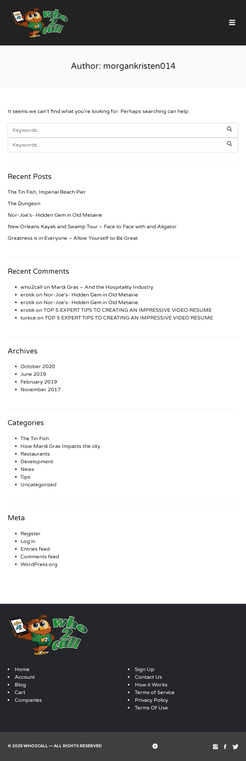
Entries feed (35, 549)
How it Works (151, 685)
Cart (20, 692)
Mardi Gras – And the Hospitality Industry (102, 287)
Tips (25, 477)
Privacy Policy (151, 700)
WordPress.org (38, 564)
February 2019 (38, 382)
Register (30, 533)
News (27, 469)
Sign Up (144, 669)
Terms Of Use (151, 708)
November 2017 (40, 389)
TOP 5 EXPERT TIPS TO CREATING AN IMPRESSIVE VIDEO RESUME (128, 310)
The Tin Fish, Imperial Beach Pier (47, 192)
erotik (27, 295)
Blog (20, 685)
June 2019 (33, 374)
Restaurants (35, 454)
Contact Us (148, 677)
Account (25, 677)
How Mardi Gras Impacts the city (60, 446)
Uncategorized (38, 485)
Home (22, 669)
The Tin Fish (34, 438)
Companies (28, 700)
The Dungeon (24, 203)
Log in (27, 541)
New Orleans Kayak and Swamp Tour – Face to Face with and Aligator (92, 226)
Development (36, 461)
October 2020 (37, 366)
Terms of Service (155, 692)
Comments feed (39, 557)
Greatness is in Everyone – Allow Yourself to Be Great (73, 238)
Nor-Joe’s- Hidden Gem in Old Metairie (55, 215)
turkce (28, 318)
